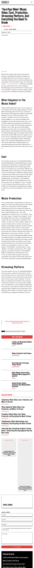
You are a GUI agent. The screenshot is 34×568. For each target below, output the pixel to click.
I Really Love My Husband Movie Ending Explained (22, 329)
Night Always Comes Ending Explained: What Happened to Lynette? (21, 361)
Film (13, 332)
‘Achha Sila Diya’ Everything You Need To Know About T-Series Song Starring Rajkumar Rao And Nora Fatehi (16, 417)
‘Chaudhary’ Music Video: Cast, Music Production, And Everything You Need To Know (16, 402)
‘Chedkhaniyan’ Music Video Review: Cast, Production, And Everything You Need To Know (16, 409)
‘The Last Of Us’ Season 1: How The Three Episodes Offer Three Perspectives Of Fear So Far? (25, 475)
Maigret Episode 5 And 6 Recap (21, 340)
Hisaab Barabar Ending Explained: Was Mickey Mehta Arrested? (21, 371)
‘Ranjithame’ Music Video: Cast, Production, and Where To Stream (16, 387)
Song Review (5, 390)
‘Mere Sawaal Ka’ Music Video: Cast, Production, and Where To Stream (13, 394)
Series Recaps (15, 342)
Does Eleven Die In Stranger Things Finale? (20, 350)
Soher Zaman (12, 29)
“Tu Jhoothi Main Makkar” (12, 70)
